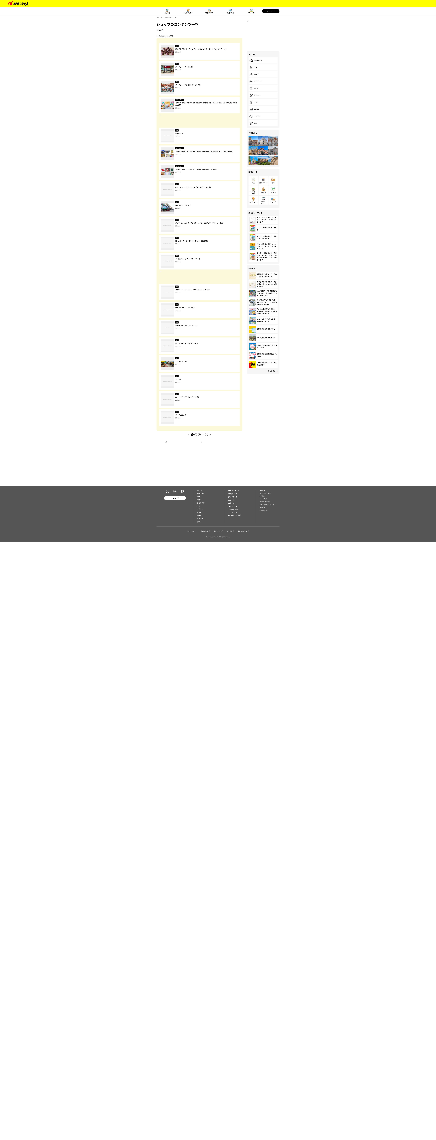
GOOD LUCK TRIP (234, 515)
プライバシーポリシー (266, 493)
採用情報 (262, 507)
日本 (253, 123)
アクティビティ (253, 202)
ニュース (231, 500)
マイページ (271, 11)
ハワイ (254, 88)
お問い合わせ (263, 510)
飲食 (253, 183)
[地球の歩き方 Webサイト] (18, 3)
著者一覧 (231, 503)
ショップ (273, 202)
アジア (254, 102)
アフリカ (254, 116)
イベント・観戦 (253, 192)
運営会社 (262, 490)
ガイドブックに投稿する (267, 504)
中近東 (254, 109)
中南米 (254, 74)
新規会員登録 (234, 509)
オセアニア (255, 81)
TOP (158, 17)
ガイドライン (263, 499)
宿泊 (273, 183)
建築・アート (263, 183)
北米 (253, 67)
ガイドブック (230, 13)
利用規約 (262, 496)
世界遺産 (263, 192)
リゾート (254, 95)
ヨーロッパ (255, 60)
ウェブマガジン (188, 13)
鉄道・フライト (263, 202)
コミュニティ (251, 13)
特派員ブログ (209, 13)
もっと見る (272, 371)
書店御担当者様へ (265, 502)
